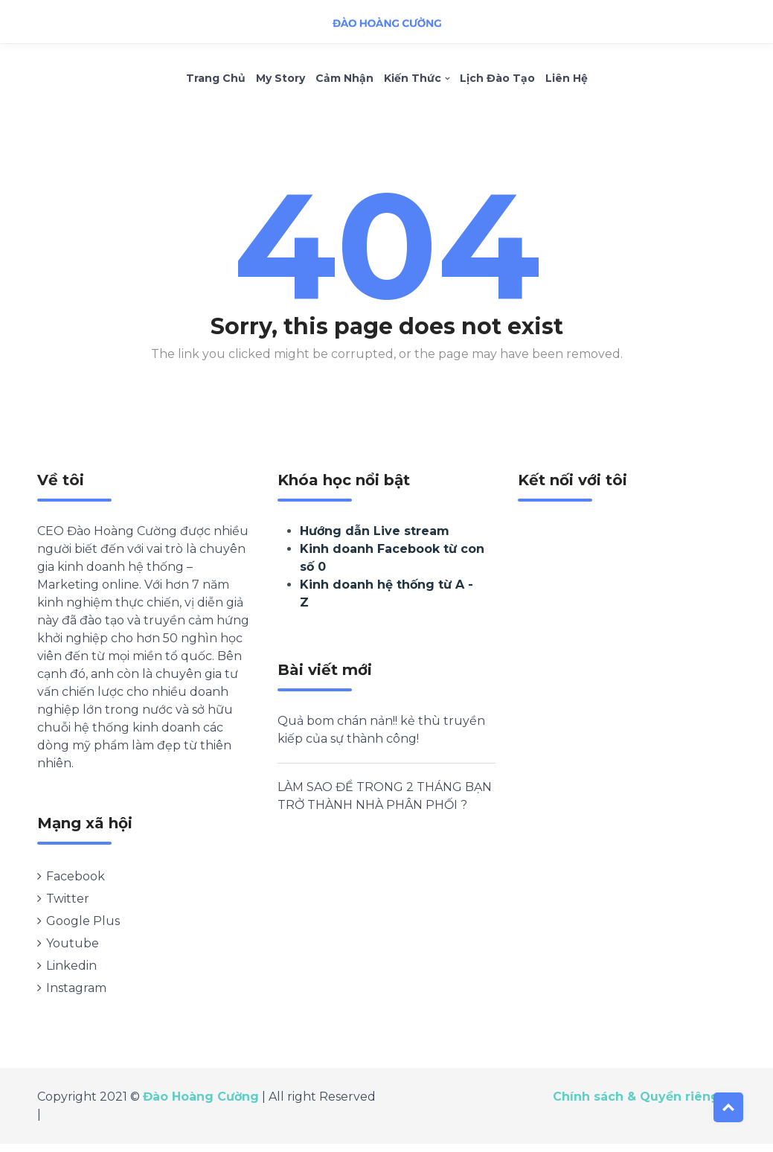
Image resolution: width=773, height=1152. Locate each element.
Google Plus (83, 923)
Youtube (72, 945)
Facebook (75, 878)
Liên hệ (566, 80)
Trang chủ (216, 80)
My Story (280, 80)
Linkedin (71, 968)
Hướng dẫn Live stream (374, 533)
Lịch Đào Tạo (497, 80)
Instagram (76, 990)
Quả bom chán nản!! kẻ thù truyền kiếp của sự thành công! (381, 732)
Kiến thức (412, 80)
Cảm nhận (344, 80)
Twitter (67, 901)
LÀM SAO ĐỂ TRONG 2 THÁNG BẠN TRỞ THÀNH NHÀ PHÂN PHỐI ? (385, 798)
